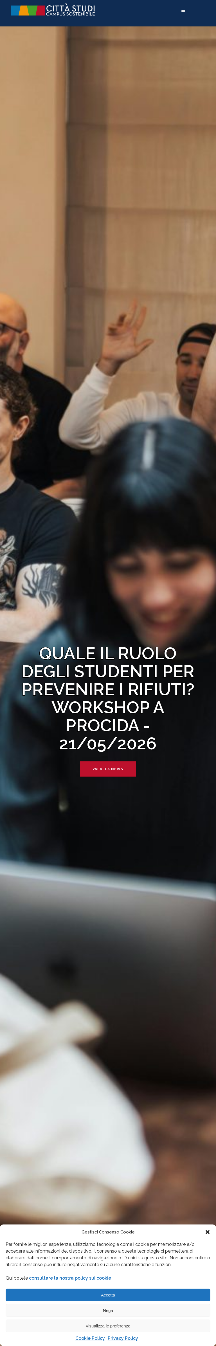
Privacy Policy (123, 1338)
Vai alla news (108, 769)
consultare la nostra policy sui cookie (70, 1278)
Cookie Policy (90, 1338)
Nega (108, 1310)
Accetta (108, 1295)
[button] (207, 1232)
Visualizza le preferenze (108, 1325)
